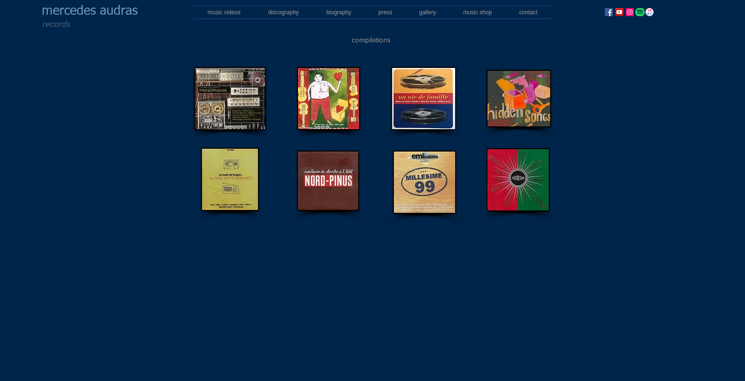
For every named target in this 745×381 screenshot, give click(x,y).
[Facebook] (609, 12)
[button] (283, 12)
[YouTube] (619, 12)
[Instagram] (630, 12)
